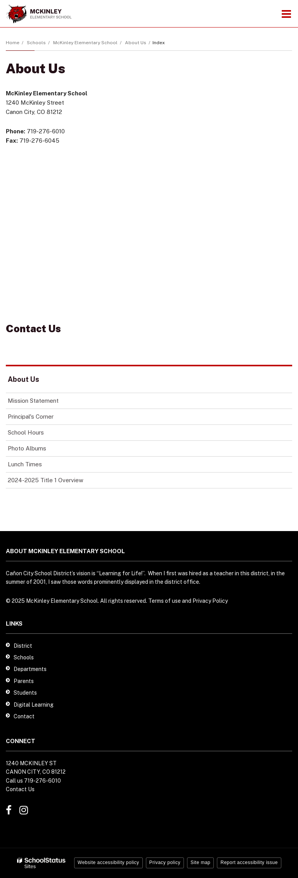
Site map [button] (200, 862)
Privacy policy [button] (164, 862)
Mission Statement (33, 400)
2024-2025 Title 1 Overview (45, 480)
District (23, 646)
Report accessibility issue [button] (249, 862)
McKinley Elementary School (85, 42)
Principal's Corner (31, 416)
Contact (24, 716)
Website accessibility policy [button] (108, 862)
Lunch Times (36, 465)
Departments (30, 669)
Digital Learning (34, 705)
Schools (36, 42)
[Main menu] (286, 13)
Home (12, 42)
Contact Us (20, 789)
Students (25, 693)
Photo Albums (27, 448)
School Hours (37, 434)
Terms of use (164, 601)
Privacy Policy (210, 601)
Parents (24, 681)
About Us (135, 42)
